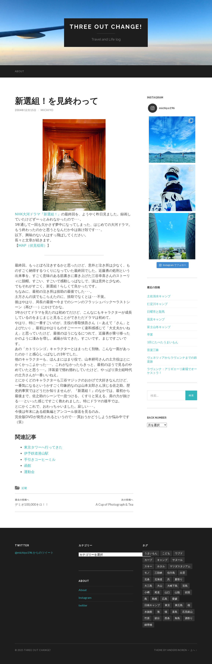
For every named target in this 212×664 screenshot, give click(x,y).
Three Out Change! (106, 26)
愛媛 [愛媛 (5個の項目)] (174, 598)
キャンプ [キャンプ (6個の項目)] (162, 559)
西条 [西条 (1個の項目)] (167, 618)
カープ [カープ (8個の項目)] (148, 559)
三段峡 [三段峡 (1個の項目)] (158, 572)
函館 (27, 465)
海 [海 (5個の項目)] (158, 611)
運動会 (29, 472)
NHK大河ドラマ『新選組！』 (38, 214)
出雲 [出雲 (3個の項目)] (182, 572)
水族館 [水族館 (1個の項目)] (148, 611)
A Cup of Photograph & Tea (114, 502)
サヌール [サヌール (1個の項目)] (177, 559)
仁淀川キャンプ (157, 304)
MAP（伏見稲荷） (32, 245)
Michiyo (47, 110)
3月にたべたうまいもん (162, 342)
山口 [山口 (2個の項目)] (167, 592)
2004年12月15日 (25, 110)
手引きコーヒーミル (39, 459)
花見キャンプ (156, 319)
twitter (83, 605)
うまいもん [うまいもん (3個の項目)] (150, 553)
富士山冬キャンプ (159, 327)
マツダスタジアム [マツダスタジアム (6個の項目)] (180, 566)
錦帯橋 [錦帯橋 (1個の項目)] (148, 624)
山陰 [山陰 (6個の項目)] (177, 592)
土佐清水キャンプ (159, 296)
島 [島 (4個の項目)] (145, 598)
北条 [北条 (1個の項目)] (147, 579)
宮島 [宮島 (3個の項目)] (185, 585)
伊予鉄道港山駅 (36, 453)
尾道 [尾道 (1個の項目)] (157, 592)
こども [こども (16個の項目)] (166, 553)
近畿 (24, 488)
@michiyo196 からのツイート (34, 552)
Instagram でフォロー (172, 265)
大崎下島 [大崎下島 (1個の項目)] (172, 585)
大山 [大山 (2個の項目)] (159, 585)
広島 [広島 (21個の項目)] (164, 598)
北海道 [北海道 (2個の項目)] (158, 579)
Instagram (85, 597)
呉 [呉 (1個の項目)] (168, 579)
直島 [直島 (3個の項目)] (174, 611)
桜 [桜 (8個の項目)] (189, 605)
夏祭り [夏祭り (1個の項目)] (178, 579)
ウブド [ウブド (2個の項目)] (179, 553)
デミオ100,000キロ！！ (31, 502)
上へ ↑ (193, 650)
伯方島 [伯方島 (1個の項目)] (171, 572)
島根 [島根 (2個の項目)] (154, 598)
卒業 (150, 334)
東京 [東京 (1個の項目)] (167, 605)
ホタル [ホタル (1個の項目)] (161, 566)
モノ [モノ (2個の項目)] (147, 572)
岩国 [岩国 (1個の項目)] (187, 592)
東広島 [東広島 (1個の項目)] (179, 605)
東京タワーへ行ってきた (43, 447)
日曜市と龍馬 (156, 311)
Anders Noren (177, 650)
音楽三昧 (153, 350)
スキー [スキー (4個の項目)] (148, 566)
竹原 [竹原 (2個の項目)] (147, 618)
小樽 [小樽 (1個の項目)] (147, 592)
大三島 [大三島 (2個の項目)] (148, 585)
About (19, 71)
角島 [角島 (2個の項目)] (177, 618)
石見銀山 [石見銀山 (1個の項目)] (187, 611)
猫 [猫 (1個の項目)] (166, 611)
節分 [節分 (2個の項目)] (157, 618)
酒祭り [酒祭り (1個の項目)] (189, 618)
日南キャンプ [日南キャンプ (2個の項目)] (152, 605)
